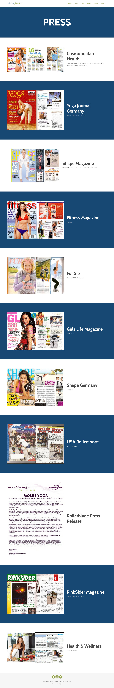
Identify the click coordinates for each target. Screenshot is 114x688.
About (76, 3)
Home (69, 3)
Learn (103, 3)
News (88, 3)
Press (82, 3)
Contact (96, 3)
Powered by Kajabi (57, 684)
